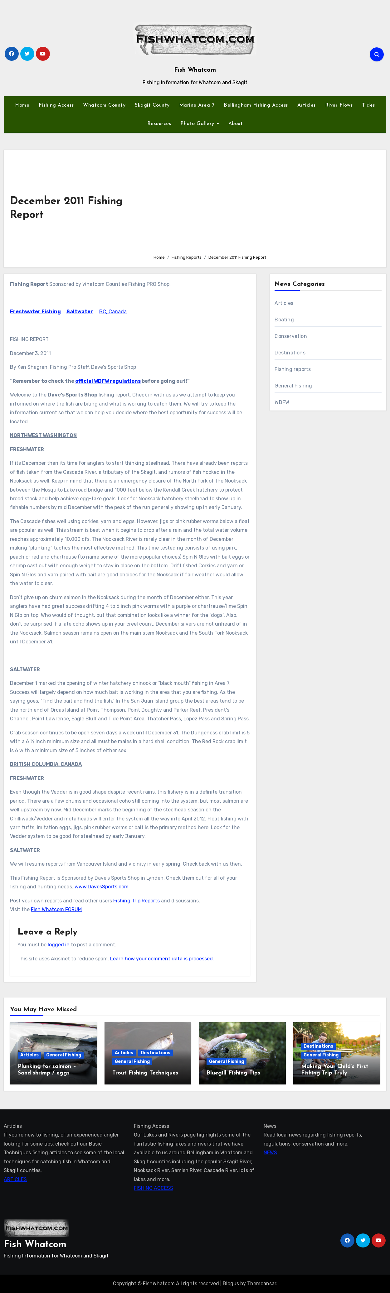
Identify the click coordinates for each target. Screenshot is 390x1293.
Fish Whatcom (195, 70)
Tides (368, 105)
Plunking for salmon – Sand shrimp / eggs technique (47, 1073)
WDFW (282, 402)
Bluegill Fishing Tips (233, 1073)
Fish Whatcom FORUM (56, 909)
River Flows (339, 105)
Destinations (290, 353)
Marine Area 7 (197, 105)
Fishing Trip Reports (136, 901)
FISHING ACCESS (153, 1188)
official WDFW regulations (108, 381)
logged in (59, 945)
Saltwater (79, 312)
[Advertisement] (265, 202)
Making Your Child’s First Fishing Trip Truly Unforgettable (334, 1073)
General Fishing (293, 386)
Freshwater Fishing (35, 312)
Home (22, 105)
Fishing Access (56, 105)
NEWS (270, 1153)
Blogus (231, 1283)
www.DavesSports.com (102, 887)
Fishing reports (293, 369)
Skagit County (152, 105)
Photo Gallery (198, 123)
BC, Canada (113, 312)
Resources (159, 123)
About (235, 123)
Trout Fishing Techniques (145, 1073)
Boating (284, 320)
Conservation (291, 336)
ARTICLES (15, 1179)
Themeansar (261, 1283)
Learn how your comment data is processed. (162, 959)
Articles (306, 105)
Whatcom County (104, 105)
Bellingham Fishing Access (256, 105)
